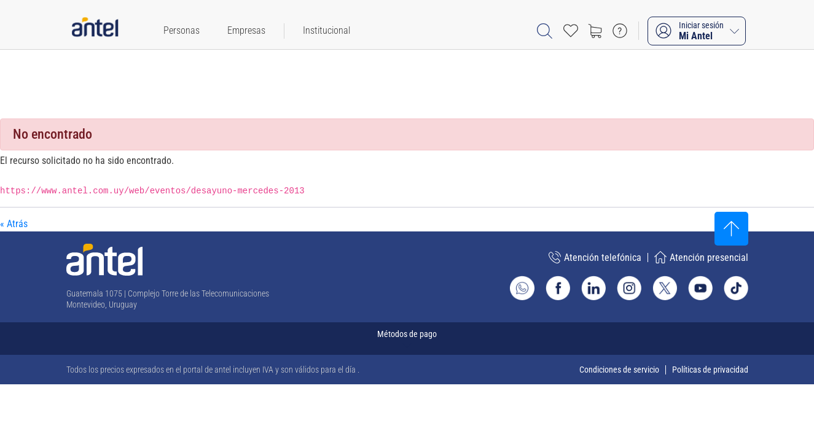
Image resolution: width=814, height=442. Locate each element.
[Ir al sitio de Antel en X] (664, 288)
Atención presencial (701, 257)
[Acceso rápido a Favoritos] (571, 30)
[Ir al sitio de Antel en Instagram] (629, 288)
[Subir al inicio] (731, 229)
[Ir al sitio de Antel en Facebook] (558, 288)
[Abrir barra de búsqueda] (544, 31)
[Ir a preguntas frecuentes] (620, 30)
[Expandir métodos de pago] (407, 338)
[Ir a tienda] (595, 30)
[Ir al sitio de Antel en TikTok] (736, 288)
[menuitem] (181, 30)
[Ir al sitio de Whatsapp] (522, 288)
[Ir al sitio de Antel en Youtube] (700, 288)
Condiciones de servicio (619, 369)
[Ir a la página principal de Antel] (104, 260)
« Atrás (14, 224)
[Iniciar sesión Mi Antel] (696, 31)
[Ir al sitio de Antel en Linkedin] (593, 288)
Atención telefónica (595, 257)
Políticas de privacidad (710, 369)
